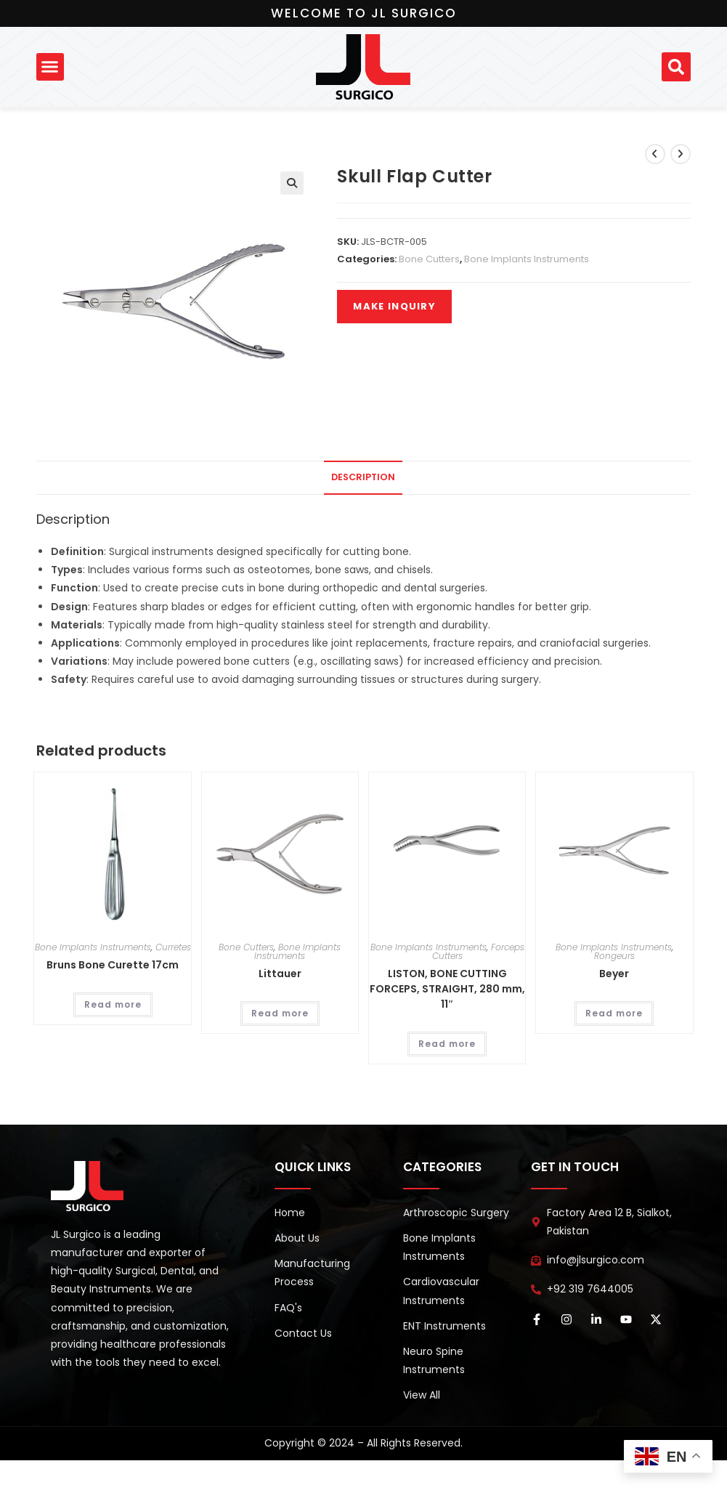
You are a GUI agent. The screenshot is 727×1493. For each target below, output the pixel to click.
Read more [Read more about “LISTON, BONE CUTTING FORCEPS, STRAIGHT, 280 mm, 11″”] (447, 1043)
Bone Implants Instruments (526, 259)
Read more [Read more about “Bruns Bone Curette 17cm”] (113, 1004)
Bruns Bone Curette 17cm (112, 965)
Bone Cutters (429, 259)
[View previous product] (655, 154)
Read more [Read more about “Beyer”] (614, 1013)
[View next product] (680, 154)
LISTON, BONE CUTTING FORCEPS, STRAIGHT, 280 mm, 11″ (447, 988)
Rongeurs (614, 956)
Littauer (280, 973)
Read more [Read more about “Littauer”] (280, 1013)
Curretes (173, 947)
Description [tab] (363, 477)
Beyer (614, 973)
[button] (50, 67)
